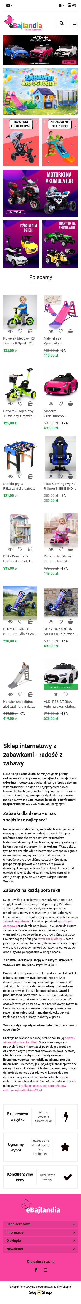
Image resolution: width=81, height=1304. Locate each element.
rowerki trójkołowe (50, 939)
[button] (72, 5)
